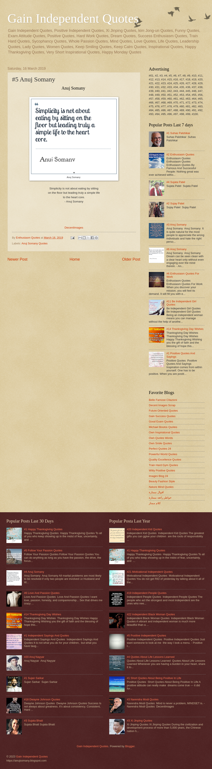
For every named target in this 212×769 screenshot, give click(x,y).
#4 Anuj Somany (34, 571)
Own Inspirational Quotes (164, 432)
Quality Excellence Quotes (165, 459)
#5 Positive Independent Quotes (146, 635)
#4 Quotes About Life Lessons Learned (151, 656)
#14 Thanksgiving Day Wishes (184, 329)
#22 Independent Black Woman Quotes (151, 614)
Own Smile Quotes (160, 443)
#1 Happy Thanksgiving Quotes (43, 529)
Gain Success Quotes (162, 416)
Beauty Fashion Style (162, 481)
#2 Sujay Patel (175, 203)
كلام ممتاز (155, 503)
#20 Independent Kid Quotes (144, 529)
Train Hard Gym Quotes (163, 465)
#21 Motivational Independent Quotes (150, 571)
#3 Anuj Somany (176, 224)
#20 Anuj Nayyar (34, 656)
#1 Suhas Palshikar (178, 133)
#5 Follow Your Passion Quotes (43, 550)
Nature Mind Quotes (161, 487)
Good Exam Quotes (161, 421)
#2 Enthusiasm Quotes (180, 154)
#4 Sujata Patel (175, 182)
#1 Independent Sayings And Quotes (46, 635)
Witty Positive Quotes (162, 470)
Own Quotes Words (161, 438)
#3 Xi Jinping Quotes (139, 720)
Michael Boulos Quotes (163, 427)
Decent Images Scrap (162, 405)
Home (75, 259)
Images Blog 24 (158, 476)
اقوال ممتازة (156, 492)
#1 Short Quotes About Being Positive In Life (154, 678)
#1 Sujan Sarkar (34, 678)
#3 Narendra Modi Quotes (142, 699)
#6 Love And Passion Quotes (42, 593)
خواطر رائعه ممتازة (160, 497)
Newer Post (17, 259)
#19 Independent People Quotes (146, 593)
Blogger (129, 746)
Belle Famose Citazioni (163, 399)
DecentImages (73, 227)
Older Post (131, 259)
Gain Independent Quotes (73, 18)
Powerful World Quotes (163, 454)
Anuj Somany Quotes (34, 243)
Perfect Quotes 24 (160, 448)
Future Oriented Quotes (163, 410)
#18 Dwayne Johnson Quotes (42, 699)
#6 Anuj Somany (176, 249)
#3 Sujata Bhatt (33, 720)
